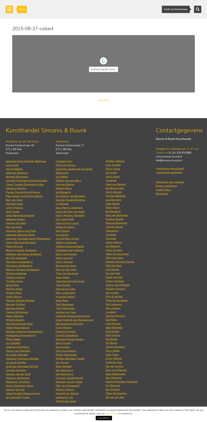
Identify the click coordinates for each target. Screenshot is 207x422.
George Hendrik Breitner (70, 200)
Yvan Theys (112, 354)
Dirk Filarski (62, 231)
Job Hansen (112, 269)
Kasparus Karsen (15, 219)
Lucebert (111, 312)
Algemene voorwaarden (170, 182)
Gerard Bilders (14, 169)
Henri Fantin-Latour (67, 223)
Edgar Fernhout (65, 227)
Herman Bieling (65, 184)
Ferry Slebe (113, 350)
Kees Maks (62, 300)
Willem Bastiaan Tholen (70, 358)
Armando (111, 180)
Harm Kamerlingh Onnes (70, 281)
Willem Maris (14, 293)
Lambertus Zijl (64, 397)
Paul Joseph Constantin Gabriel (24, 196)
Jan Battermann (115, 188)
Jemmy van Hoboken (118, 285)
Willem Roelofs (15, 320)
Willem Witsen (65, 389)
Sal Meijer (111, 320)
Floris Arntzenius (66, 165)
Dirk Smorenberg (66, 351)
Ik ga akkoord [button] (104, 418)
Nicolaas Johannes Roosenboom (24, 331)
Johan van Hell (64, 258)
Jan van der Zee (115, 397)
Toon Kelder (63, 285)
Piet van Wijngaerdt (68, 385)
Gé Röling (111, 343)
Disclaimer (162, 193)
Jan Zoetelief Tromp (18, 397)
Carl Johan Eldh (65, 219)
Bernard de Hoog (66, 265)
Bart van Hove (14, 200)
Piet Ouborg (113, 335)
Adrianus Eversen (16, 188)
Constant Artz (64, 161)
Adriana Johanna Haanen (70, 246)
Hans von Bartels (116, 184)
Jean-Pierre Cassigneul (69, 207)
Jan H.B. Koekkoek (16, 258)
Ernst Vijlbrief (114, 358)
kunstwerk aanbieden (169, 172)
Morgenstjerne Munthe (69, 324)
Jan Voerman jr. (64, 370)
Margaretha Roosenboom (21, 335)
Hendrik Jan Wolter (67, 393)
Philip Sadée (13, 339)
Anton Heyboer (115, 281)
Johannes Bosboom (17, 173)
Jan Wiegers (113, 389)
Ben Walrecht (114, 378)
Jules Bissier (113, 203)
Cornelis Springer (16, 370)
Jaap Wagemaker (116, 374)
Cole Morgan (113, 323)
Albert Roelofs (14, 316)
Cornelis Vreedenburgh (69, 378)
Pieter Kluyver (14, 246)
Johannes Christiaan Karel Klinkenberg (28, 238)
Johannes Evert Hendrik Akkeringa (26, 161)
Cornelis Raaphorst (67, 335)
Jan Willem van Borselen (70, 196)
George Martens (115, 316)
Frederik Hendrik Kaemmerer (73, 316)
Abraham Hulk (14, 204)
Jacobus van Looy (66, 312)
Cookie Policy (163, 190)
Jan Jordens (112, 292)
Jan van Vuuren (114, 366)
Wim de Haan (114, 265)
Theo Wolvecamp (116, 393)
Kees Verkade (64, 366)
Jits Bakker (62, 176)
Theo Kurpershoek (117, 300)
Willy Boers (113, 207)
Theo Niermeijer (65, 308)
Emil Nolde (112, 331)
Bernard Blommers (17, 176)
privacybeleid (111, 413)
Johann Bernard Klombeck (21, 242)
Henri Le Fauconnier (117, 254)
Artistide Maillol (65, 296)
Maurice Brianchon (116, 223)
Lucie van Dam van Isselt (70, 211)
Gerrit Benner (114, 192)
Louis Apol (12, 165)
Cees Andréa (113, 165)
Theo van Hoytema (67, 273)
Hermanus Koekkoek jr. (19, 265)
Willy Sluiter (63, 343)
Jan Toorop (62, 362)
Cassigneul (112, 231)
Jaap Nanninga (114, 327)
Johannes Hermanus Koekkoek (23, 254)
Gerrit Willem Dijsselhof (70, 215)
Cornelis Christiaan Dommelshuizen (26, 180)
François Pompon (66, 331)
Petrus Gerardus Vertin (19, 385)
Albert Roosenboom (18, 327)
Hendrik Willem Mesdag (20, 300)
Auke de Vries (114, 362)
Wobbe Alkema (115, 161)
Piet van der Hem (66, 269)
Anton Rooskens (115, 347)
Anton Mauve (14, 296)
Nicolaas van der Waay (69, 382)
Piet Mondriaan (65, 304)
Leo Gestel (62, 235)
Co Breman (62, 204)
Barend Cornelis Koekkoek (21, 250)
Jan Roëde (112, 339)
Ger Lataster (113, 308)
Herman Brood (114, 227)
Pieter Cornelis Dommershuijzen (25, 184)
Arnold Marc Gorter (67, 238)
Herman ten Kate (16, 223)
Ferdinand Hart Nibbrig (69, 250)
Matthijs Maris (14, 289)
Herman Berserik (115, 196)
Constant (111, 234)
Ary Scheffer (13, 343)
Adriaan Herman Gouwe (120, 261)
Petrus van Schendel (18, 351)
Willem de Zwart (66, 401)
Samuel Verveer (15, 389)
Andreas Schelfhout (17, 347)
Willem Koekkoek (16, 273)
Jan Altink (111, 172)
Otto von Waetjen (116, 370)
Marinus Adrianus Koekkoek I (23, 269)
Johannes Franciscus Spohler (22, 358)
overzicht (103, 100)
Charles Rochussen (17, 312)
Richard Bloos (64, 188)
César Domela (114, 250)
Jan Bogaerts (63, 192)
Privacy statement (166, 186)
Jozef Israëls (13, 211)
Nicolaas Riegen (15, 308)
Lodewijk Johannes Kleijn (20, 235)
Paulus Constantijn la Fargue (23, 192)
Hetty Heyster (64, 262)
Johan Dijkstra (114, 242)
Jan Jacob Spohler (16, 362)
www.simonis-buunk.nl (169, 156)
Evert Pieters (63, 327)
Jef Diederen (113, 246)
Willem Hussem (115, 289)
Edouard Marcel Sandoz (70, 339)
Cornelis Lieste (14, 281)
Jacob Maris (12, 285)
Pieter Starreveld (66, 354)
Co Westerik (113, 385)
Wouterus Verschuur (18, 382)
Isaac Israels (63, 277)
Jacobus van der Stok (18, 374)
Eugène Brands (115, 219)
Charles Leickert (15, 277)
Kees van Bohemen (117, 215)
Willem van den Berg (68, 180)
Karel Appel (113, 176)
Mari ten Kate (14, 227)
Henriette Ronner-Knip (19, 324)
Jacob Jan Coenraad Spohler (22, 366)
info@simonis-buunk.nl (169, 160)
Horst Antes (113, 169)
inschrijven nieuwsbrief (170, 168)
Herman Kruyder (65, 289)
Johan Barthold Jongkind (20, 215)
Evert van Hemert (66, 254)
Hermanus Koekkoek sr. (19, 262)
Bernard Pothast (15, 304)
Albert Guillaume (66, 242)
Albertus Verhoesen (17, 378)
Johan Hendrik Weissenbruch (23, 393)
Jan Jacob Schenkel (17, 354)
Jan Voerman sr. (65, 374)
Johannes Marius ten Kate (21, 231)
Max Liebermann (65, 293)
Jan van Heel (113, 273)
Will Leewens (114, 304)
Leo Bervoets (113, 200)
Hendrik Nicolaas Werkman (122, 381)
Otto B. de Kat (114, 296)
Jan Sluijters (63, 347)
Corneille (111, 238)
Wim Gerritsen (114, 258)
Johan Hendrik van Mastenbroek (74, 320)
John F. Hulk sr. (14, 207)
